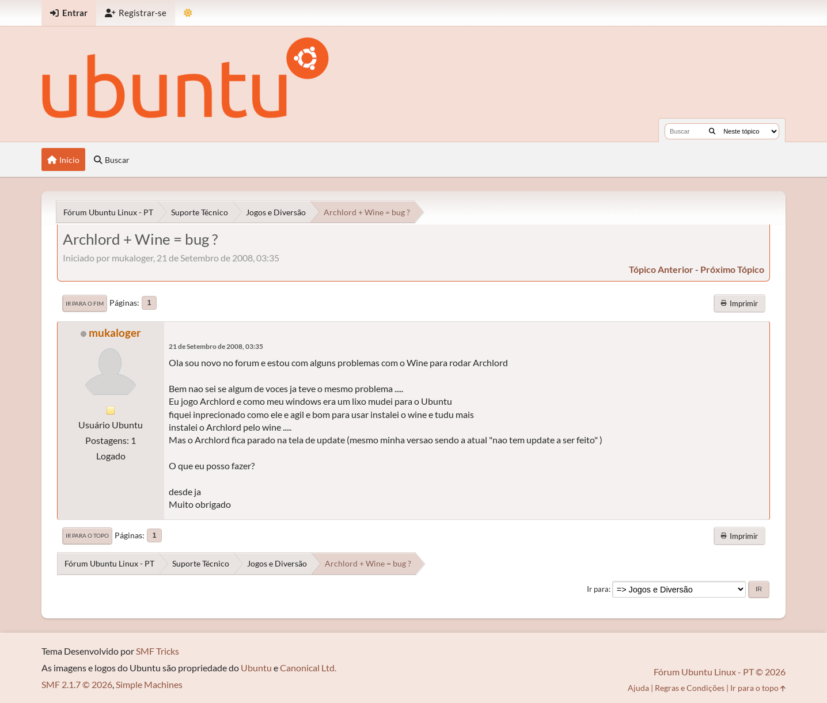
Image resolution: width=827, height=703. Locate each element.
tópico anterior (661, 269)
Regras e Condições (689, 688)
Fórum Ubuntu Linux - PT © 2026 (720, 671)
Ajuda (638, 688)
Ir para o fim (85, 303)
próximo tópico (732, 269)
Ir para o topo (87, 535)
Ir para (598, 589)
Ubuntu (256, 667)
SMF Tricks (157, 650)
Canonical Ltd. (308, 667)
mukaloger (115, 332)
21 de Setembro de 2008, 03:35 (216, 346)
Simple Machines (149, 684)
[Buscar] (712, 131)
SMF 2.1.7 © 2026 (76, 684)
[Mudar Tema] (188, 13)
